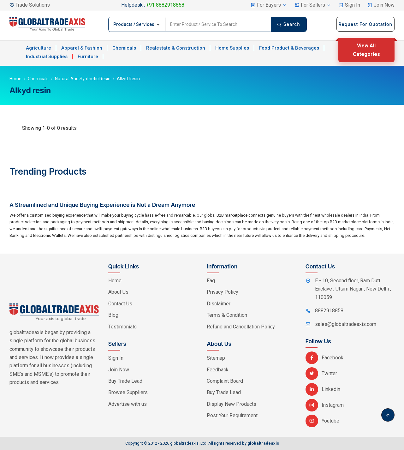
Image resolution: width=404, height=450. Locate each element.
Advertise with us (127, 404)
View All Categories (366, 50)
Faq (211, 281)
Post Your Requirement (232, 415)
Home (15, 78)
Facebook (324, 358)
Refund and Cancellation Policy (241, 327)
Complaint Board (225, 381)
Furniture (88, 56)
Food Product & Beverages (289, 48)
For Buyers (269, 5)
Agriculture (38, 48)
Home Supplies (232, 48)
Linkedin (323, 389)
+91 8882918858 (165, 5)
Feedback (218, 370)
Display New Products (231, 404)
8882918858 (329, 311)
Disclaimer (218, 304)
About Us (118, 292)
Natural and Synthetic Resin (82, 78)
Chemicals (124, 48)
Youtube (322, 421)
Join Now (381, 5)
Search (288, 24)
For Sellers (312, 5)
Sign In (349, 5)
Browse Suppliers (128, 392)
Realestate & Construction (175, 48)
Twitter (321, 373)
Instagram (325, 405)
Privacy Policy (222, 292)
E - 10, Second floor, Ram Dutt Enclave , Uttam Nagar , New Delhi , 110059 (353, 289)
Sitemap (216, 358)
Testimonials (122, 327)
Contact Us (120, 304)
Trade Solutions (32, 5)
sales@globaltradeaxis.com (345, 324)
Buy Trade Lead (125, 381)
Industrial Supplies (47, 56)
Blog (113, 315)
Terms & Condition (227, 315)
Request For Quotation (365, 24)
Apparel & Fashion (81, 48)
